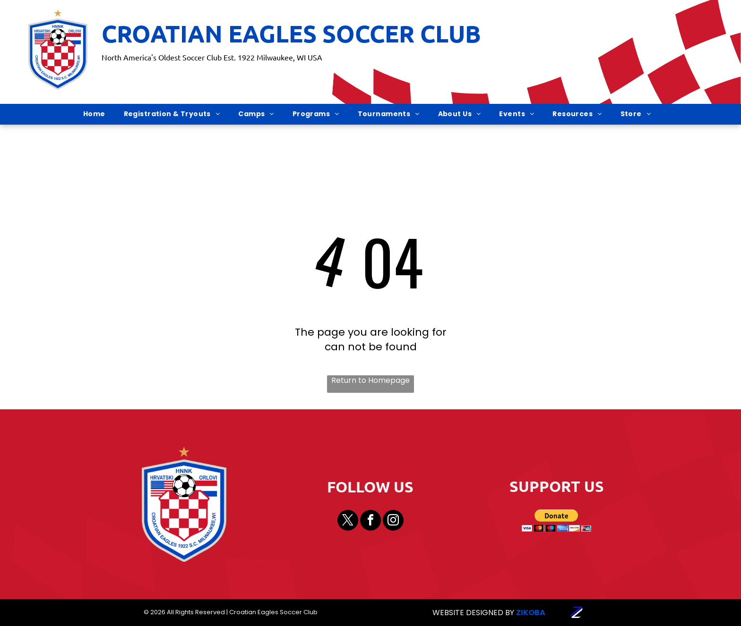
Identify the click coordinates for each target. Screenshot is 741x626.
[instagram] (393, 521)
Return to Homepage (370, 380)
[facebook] (370, 521)
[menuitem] (98, 114)
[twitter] (347, 521)
